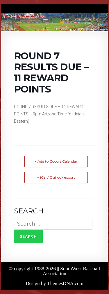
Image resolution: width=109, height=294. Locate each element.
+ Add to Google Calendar (56, 161)
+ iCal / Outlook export (56, 177)
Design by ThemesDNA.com (54, 283)
